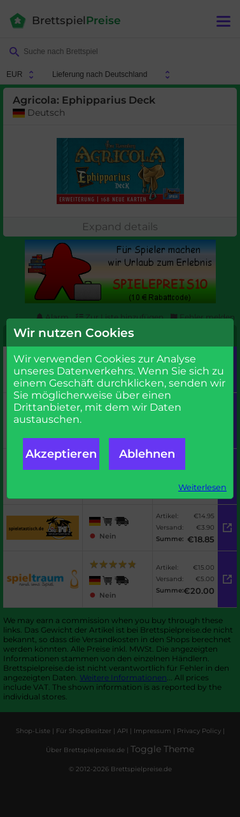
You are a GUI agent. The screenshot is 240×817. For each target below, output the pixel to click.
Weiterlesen (202, 487)
